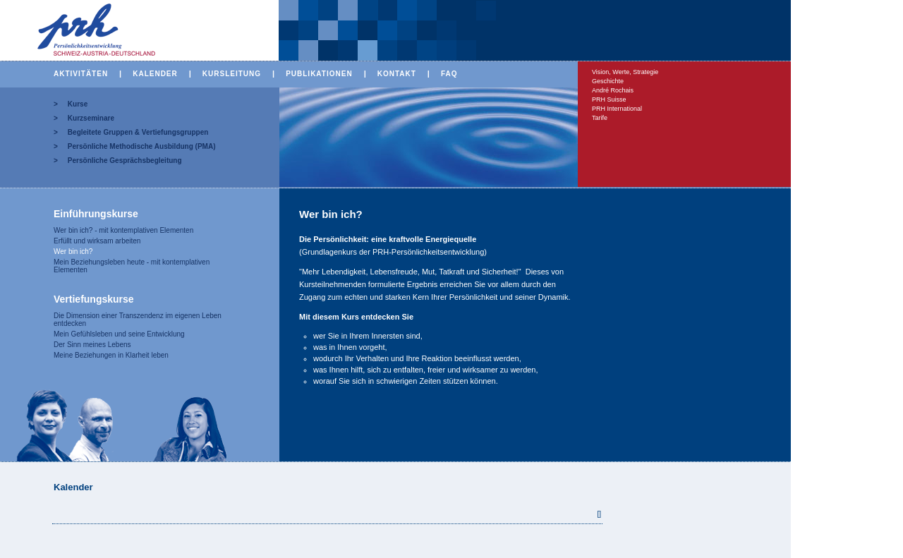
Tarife (599, 117)
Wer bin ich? (73, 251)
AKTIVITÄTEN (81, 74)
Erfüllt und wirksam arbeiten (97, 241)
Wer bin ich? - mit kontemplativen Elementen (123, 230)
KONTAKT (396, 74)
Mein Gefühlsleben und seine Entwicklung (119, 334)
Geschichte (608, 81)
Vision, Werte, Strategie (625, 71)
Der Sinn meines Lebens (92, 344)
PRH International (617, 108)
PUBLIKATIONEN (319, 74)
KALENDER (155, 74)
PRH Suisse (609, 99)
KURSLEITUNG (231, 74)
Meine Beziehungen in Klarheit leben (111, 355)
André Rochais (613, 90)
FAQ (449, 74)
